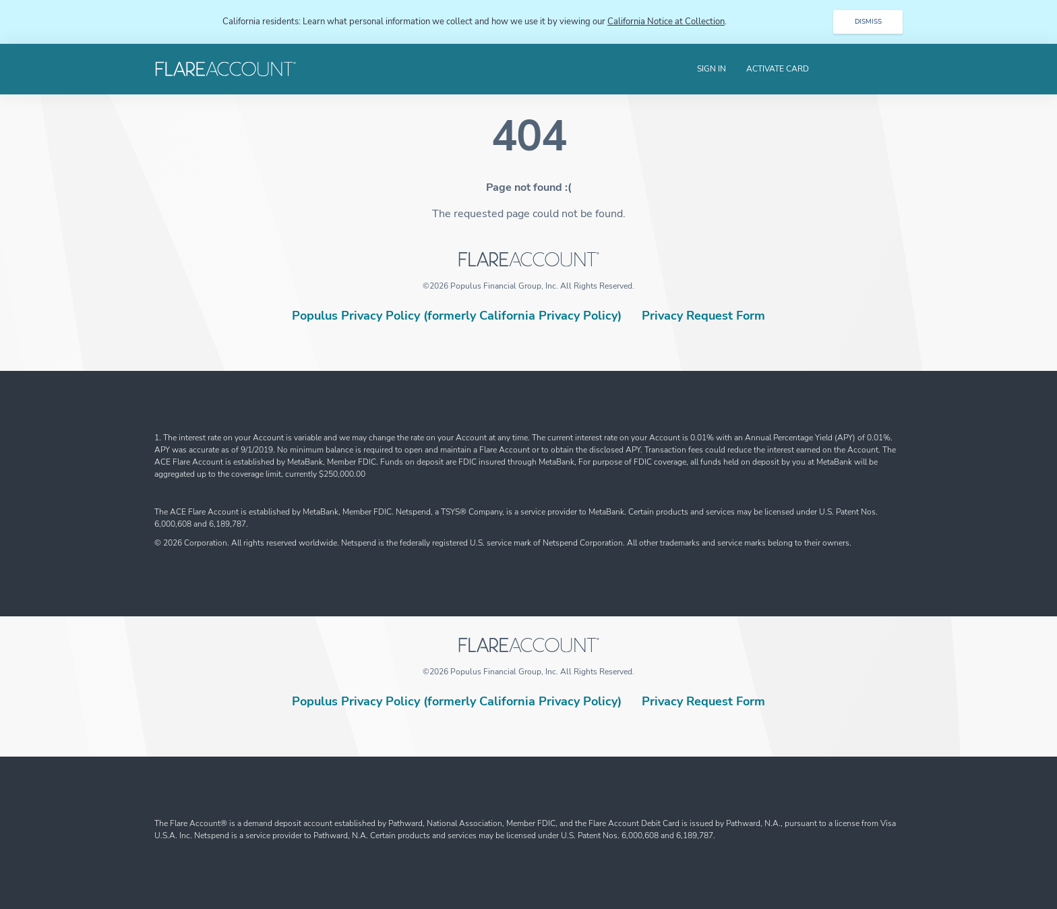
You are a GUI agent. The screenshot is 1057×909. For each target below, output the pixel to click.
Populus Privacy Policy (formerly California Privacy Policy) (457, 315)
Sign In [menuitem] (711, 68)
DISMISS (868, 21)
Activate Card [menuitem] (777, 68)
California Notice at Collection (666, 22)
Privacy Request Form (703, 315)
